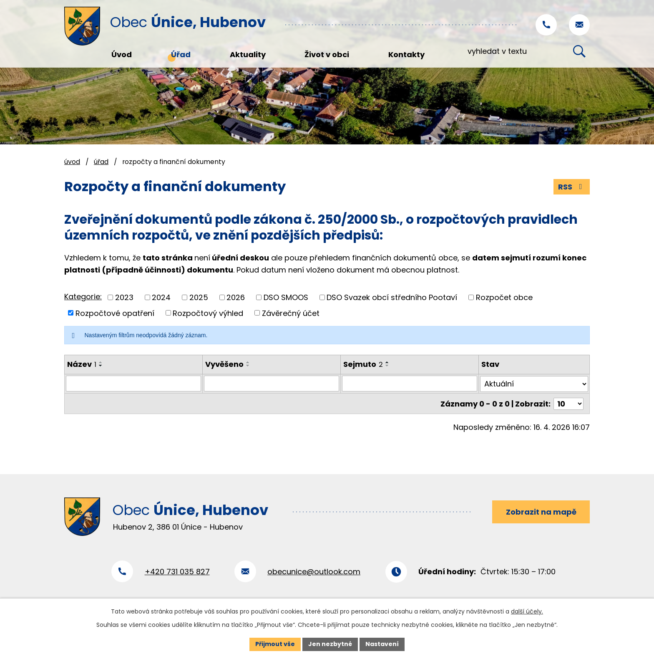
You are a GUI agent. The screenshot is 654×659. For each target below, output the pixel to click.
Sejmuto (363, 364)
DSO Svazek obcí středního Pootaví (392, 297)
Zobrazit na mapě (541, 511)
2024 (161, 297)
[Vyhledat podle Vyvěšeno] (271, 383)
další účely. (527, 611)
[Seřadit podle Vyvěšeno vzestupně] (248, 362)
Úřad (101, 162)
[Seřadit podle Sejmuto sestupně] (387, 365)
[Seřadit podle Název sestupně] (101, 365)
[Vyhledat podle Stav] (534, 383)
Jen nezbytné (330, 644)
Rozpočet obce (504, 297)
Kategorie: (83, 296)
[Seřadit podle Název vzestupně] (101, 362)
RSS (572, 187)
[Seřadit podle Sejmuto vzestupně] (387, 362)
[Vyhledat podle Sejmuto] (409, 383)
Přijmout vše (275, 644)
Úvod (72, 162)
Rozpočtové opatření (114, 313)
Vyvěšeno (224, 364)
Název (81, 364)
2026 (235, 297)
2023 (124, 297)
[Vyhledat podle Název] (133, 383)
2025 (198, 297)
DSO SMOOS (286, 297)
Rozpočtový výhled (208, 313)
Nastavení (382, 644)
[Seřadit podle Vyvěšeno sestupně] (248, 365)
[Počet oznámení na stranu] (568, 403)
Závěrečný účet (290, 313)
